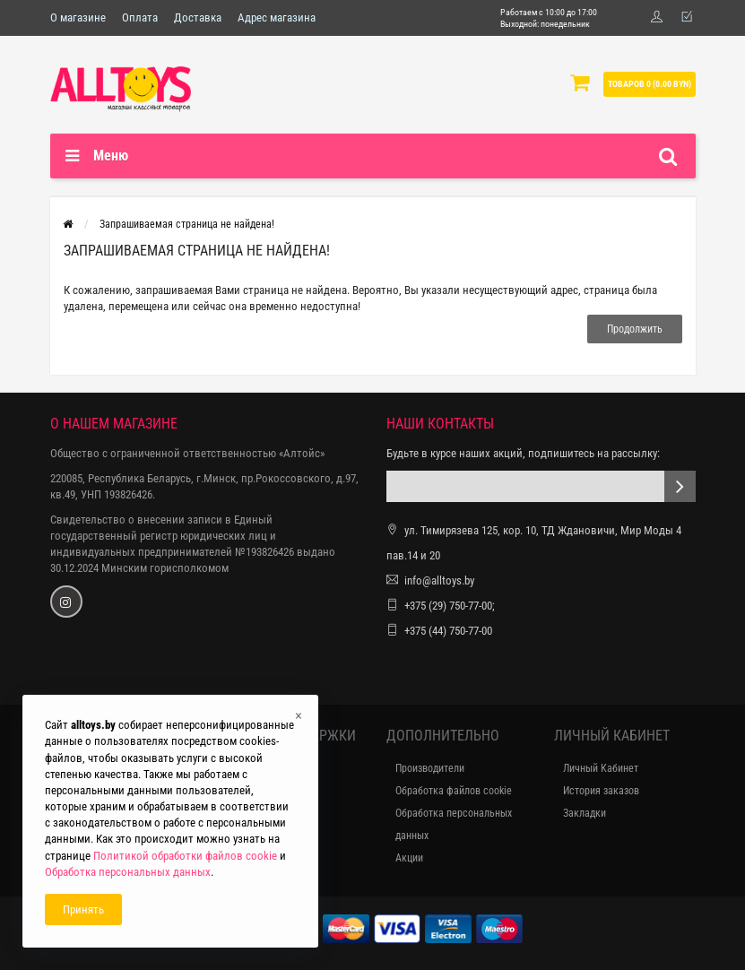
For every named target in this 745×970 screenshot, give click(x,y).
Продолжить (635, 329)
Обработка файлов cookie (453, 790)
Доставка (197, 17)
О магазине (78, 17)
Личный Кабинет (600, 768)
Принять (83, 909)
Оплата (140, 17)
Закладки (584, 813)
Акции (409, 858)
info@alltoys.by (439, 580)
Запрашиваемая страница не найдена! (187, 224)
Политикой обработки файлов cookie (185, 855)
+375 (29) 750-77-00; (449, 605)
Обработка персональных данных (453, 824)
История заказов (601, 790)
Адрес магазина (277, 17)
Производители (429, 768)
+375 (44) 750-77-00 (448, 630)
